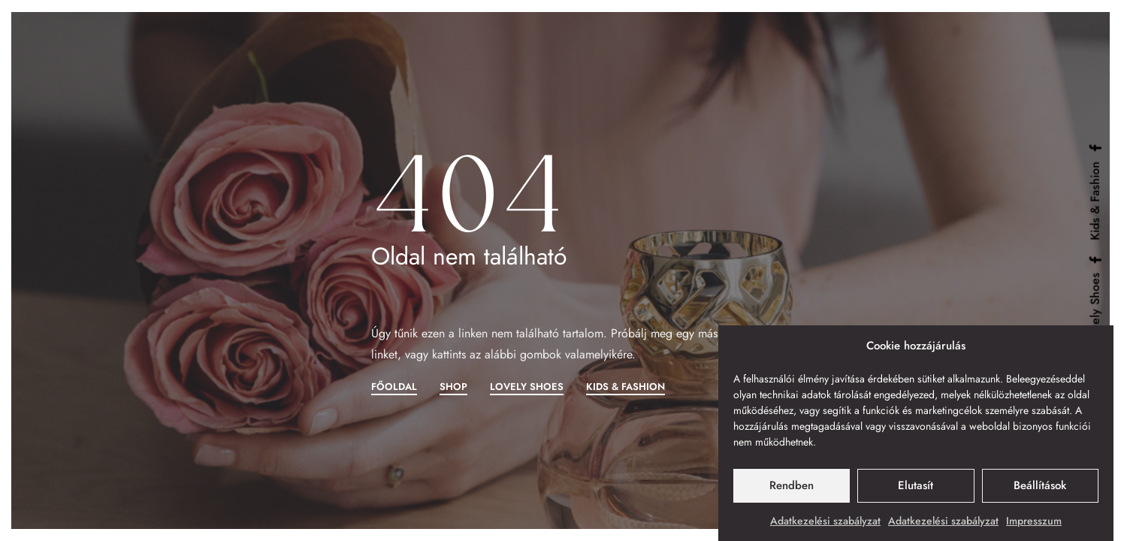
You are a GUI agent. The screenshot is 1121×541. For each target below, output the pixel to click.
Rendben (791, 487)
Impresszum (1034, 522)
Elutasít (915, 487)
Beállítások (1040, 487)
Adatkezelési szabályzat (825, 522)
